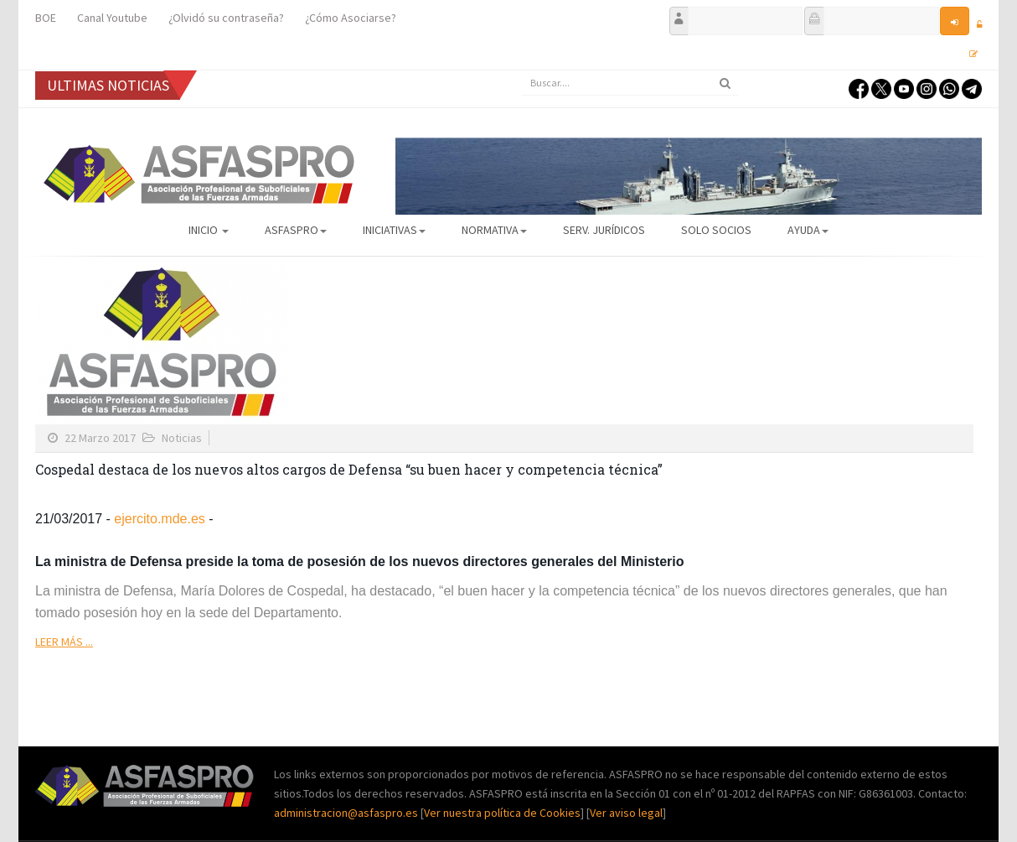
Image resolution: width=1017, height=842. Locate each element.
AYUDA (808, 229)
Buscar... (521, 70)
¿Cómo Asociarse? (350, 17)
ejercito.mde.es (159, 519)
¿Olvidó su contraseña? (226, 17)
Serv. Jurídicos (604, 229)
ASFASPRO (296, 229)
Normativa (494, 229)
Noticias (182, 437)
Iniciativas (394, 229)
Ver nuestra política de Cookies (502, 812)
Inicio (208, 229)
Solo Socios (716, 229)
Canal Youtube (112, 17)
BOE (45, 17)
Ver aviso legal (626, 812)
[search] (630, 83)
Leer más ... (64, 641)
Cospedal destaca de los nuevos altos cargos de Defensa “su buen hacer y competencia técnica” (349, 469)
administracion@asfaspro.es (347, 812)
